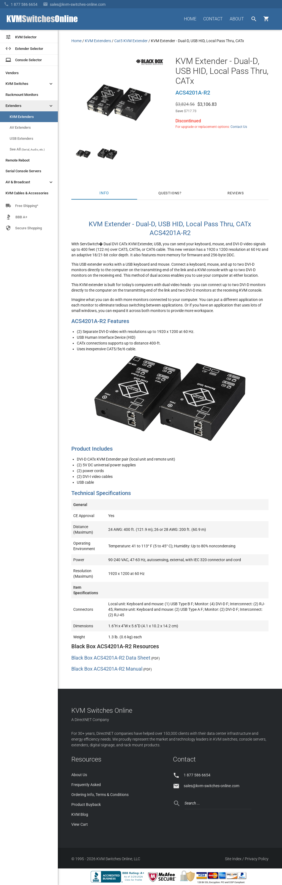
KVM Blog (79, 814)
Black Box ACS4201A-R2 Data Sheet (110, 658)
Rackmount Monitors (22, 95)
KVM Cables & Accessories (27, 193)
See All (27, 149)
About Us (79, 775)
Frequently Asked (86, 784)
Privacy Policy (257, 859)
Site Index (233, 859)
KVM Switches (30, 84)
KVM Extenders (22, 117)
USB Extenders (21, 138)
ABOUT (237, 18)
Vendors (12, 73)
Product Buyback (86, 804)
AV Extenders (20, 127)
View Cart (79, 824)
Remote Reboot (17, 160)
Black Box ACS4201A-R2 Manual (106, 669)
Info (104, 193)
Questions (169, 193)
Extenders (30, 106)
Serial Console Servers (23, 171)
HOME (190, 18)
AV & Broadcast (30, 182)
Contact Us (239, 127)
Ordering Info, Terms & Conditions (100, 794)
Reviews (235, 193)
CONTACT (213, 18)
